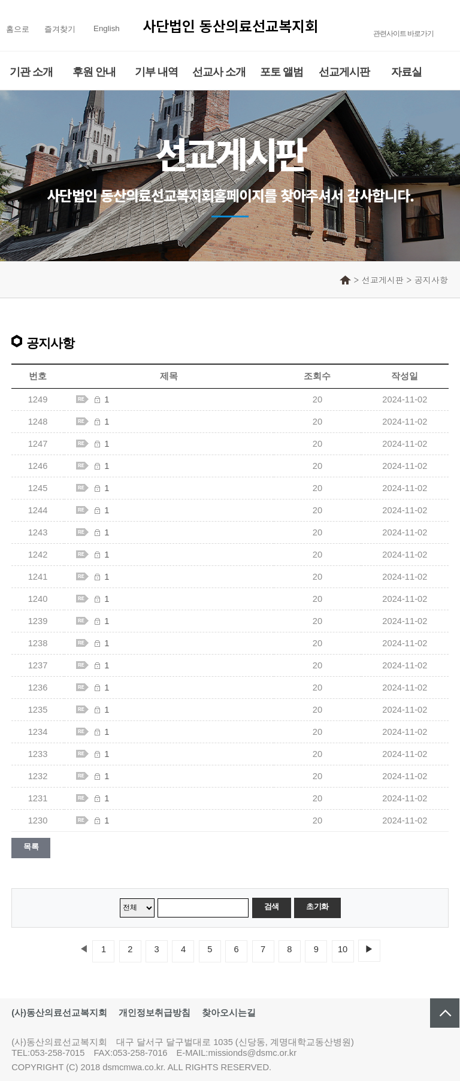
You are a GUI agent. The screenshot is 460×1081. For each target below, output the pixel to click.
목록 (30, 846)
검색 (271, 906)
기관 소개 (31, 72)
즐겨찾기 (59, 29)
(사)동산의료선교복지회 (59, 1013)
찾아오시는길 (229, 1013)
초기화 (317, 906)
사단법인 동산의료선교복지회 (230, 25)
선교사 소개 (219, 72)
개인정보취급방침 (154, 1013)
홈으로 (17, 29)
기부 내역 (156, 72)
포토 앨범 (281, 72)
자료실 (406, 72)
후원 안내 (94, 72)
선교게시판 (344, 72)
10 (342, 949)
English (106, 28)
